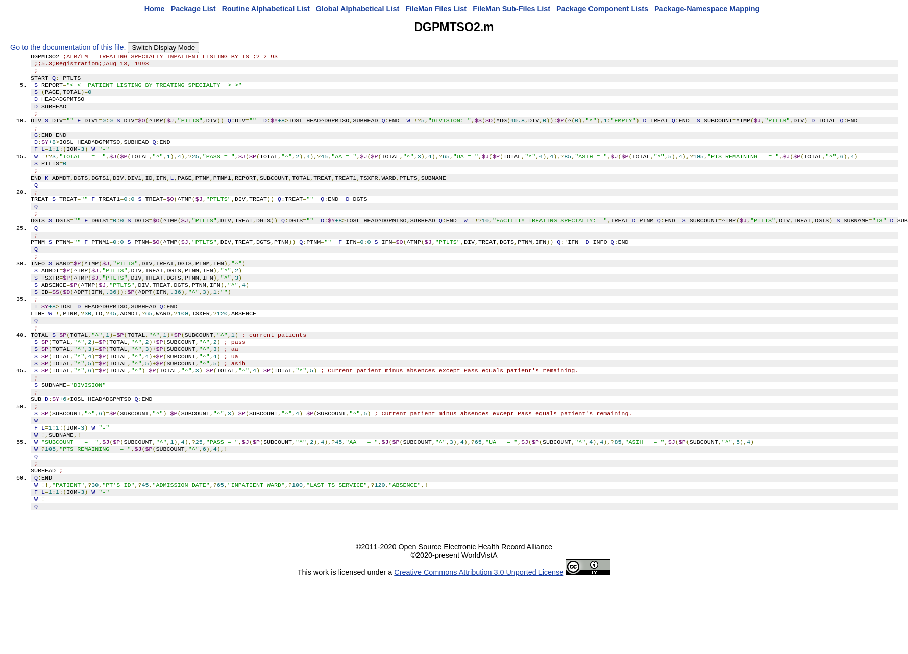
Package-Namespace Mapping (706, 9)
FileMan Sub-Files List (511, 9)
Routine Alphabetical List (266, 9)
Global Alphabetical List (357, 9)
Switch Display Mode (163, 48)
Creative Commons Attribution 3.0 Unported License (478, 638)
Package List (193, 9)
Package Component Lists (602, 9)
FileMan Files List (436, 9)
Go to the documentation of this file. (68, 47)
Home (154, 9)
